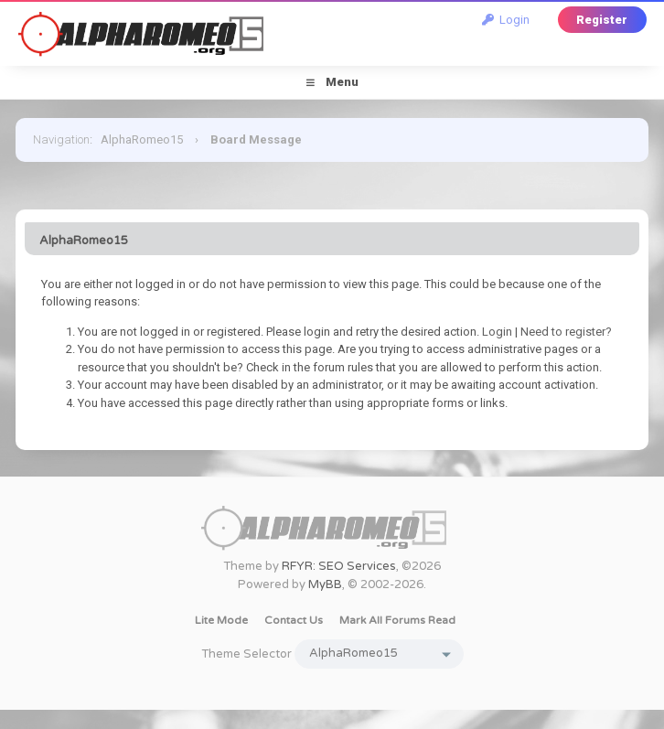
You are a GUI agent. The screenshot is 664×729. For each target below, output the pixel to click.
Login (506, 20)
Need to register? (566, 331)
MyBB (325, 584)
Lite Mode (221, 620)
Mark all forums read (397, 620)
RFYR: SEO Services (339, 566)
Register (601, 20)
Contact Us (293, 620)
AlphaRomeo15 (142, 139)
